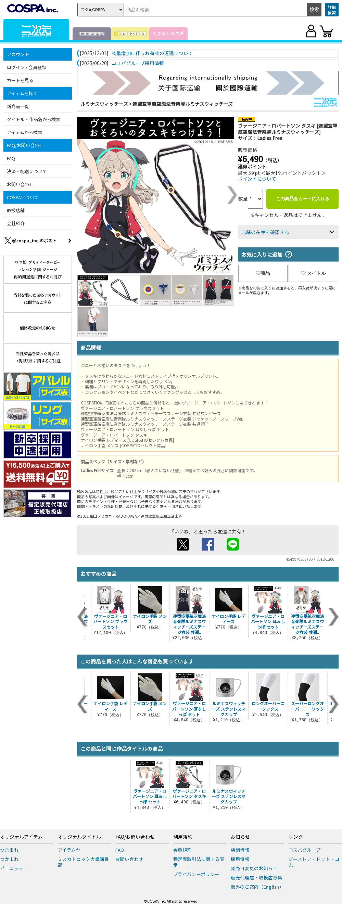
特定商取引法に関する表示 (199, 862)
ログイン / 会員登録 (26, 67)
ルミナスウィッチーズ (104, 103)
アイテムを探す (22, 93)
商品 (263, 273)
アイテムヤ (69, 850)
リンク (296, 837)
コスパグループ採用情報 (138, 63)
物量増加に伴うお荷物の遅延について (152, 53)
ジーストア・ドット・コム (314, 862)
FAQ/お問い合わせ (25, 145)
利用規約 (182, 837)
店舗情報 (240, 850)
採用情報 (240, 859)
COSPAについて (23, 197)
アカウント (18, 54)
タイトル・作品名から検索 (33, 119)
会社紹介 (16, 223)
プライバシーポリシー (196, 874)
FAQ (11, 158)
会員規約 (182, 850)
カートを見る (20, 80)
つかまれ (9, 859)
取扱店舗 (16, 210)
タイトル (313, 273)
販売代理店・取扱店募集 (256, 877)
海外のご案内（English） (257, 886)
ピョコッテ (11, 868)
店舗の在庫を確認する (265, 232)
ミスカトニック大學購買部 (83, 862)
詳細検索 (332, 9)
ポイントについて (257, 178)
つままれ (9, 850)
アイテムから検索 (24, 132)
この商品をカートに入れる (302, 198)
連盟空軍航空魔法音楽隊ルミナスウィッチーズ (182, 103)
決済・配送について (27, 171)
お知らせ (240, 837)
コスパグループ (305, 850)
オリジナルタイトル (79, 837)
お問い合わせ (20, 184)
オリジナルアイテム (21, 837)
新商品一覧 (18, 106)
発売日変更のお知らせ (254, 868)
